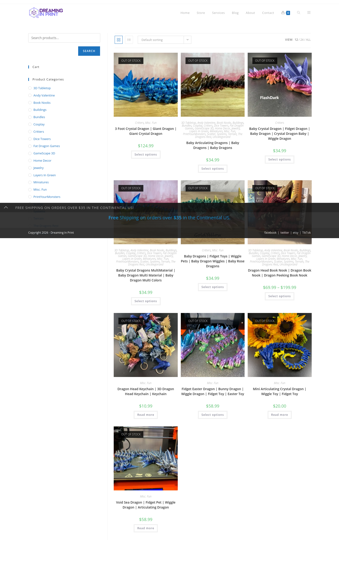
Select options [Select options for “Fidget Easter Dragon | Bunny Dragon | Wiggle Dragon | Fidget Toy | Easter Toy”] (213, 415)
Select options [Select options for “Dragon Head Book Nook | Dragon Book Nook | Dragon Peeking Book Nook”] (279, 296)
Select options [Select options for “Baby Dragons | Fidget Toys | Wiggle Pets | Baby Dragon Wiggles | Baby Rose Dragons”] (213, 287)
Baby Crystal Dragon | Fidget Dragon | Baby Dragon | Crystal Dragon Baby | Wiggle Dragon (279, 133)
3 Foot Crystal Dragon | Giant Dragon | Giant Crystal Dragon (146, 131)
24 (302, 40)
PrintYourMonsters (194, 134)
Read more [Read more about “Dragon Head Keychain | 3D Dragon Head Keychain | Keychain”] (145, 415)
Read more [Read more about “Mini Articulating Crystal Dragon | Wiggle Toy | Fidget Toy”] (279, 415)
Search (89, 51)
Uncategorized (221, 137)
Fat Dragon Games (46, 146)
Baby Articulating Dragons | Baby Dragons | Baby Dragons (212, 145)
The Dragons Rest (45, 226)
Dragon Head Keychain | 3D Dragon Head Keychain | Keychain (145, 391)
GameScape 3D (204, 128)
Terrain (232, 134)
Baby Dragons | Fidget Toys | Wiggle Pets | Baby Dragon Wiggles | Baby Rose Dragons (212, 261)
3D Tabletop (188, 123)
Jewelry (235, 128)
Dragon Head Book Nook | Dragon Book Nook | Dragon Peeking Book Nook (279, 272)
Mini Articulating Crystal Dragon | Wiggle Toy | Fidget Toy (279, 391)
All (308, 40)
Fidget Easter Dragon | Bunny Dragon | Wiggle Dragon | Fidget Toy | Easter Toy (212, 391)
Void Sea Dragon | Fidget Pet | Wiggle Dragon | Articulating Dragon (146, 504)
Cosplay (197, 126)
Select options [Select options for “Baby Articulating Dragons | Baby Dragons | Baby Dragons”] (213, 169)
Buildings (238, 123)
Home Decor (222, 128)
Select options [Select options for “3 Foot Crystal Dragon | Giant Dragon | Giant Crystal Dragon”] (146, 154)
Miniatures (216, 131)
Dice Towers (221, 126)
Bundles (186, 126)
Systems (221, 134)
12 (296, 40)
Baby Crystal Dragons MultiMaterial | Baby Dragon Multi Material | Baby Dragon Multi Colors (145, 275)
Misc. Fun (151, 123)
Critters (139, 123)
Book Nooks (224, 123)
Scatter (211, 134)
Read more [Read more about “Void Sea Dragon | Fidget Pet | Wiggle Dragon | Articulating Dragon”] (145, 528)
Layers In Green (199, 131)
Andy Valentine (206, 123)
